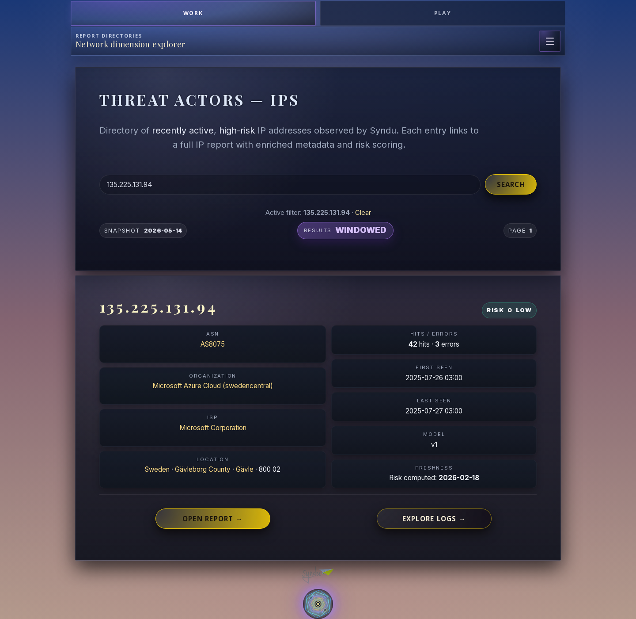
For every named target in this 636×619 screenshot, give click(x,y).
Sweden (157, 469)
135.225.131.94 (158, 306)
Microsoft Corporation (212, 428)
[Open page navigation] (549, 41)
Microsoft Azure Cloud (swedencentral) (212, 386)
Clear (363, 213)
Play (443, 13)
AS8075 (213, 344)
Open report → (212, 518)
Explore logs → (434, 518)
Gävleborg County (203, 469)
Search (511, 184)
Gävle (245, 469)
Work (193, 13)
